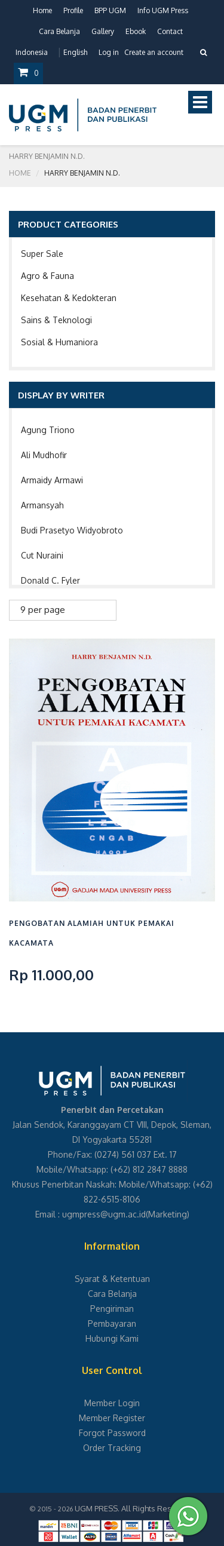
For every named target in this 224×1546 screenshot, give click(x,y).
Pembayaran (112, 1323)
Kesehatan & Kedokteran (68, 298)
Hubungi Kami (112, 1338)
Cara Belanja (59, 31)
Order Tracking (112, 1448)
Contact (170, 31)
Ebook (135, 31)
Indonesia (32, 52)
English (75, 52)
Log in (109, 52)
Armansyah (42, 505)
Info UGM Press (162, 10)
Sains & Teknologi (56, 320)
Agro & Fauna (47, 276)
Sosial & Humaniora (59, 342)
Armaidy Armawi (52, 480)
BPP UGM (110, 10)
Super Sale (42, 254)
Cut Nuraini (42, 555)
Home (42, 10)
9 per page (42, 609)
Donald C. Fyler (50, 580)
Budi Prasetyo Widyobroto (72, 530)
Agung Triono (48, 430)
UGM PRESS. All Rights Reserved (134, 1508)
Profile (73, 10)
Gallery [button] (102, 31)
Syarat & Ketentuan (112, 1279)
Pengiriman (112, 1308)
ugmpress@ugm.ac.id (104, 1214)
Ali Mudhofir (44, 455)
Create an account (153, 52)
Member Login (112, 1403)
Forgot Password (112, 1433)
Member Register (112, 1418)
